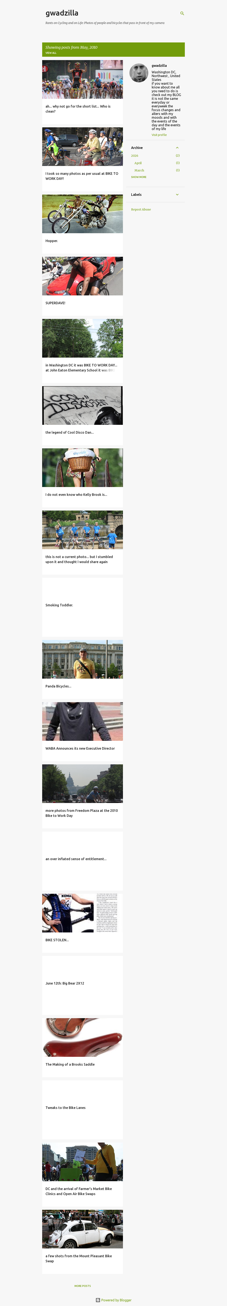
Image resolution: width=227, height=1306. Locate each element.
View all (51, 52)
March (139, 170)
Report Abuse (141, 209)
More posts (82, 1286)
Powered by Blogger (113, 1300)
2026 (134, 156)
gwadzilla (62, 12)
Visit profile (159, 135)
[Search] (182, 13)
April (138, 163)
